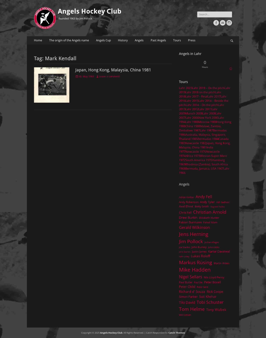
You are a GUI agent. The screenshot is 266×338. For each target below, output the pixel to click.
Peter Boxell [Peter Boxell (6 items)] (212, 282)
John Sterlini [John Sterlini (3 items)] (184, 252)
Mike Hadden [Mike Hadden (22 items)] (195, 269)
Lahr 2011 (205, 109)
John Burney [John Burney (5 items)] (199, 247)
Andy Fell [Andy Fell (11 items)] (204, 196)
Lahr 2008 (208, 113)
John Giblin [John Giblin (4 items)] (213, 247)
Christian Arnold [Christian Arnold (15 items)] (209, 212)
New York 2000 (208, 118)
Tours (177, 40)
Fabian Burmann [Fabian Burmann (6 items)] (190, 222)
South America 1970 (198, 160)
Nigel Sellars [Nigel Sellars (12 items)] (190, 277)
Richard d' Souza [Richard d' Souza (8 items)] (192, 291)
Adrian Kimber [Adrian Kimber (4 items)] (186, 197)
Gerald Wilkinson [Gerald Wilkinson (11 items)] (194, 227)
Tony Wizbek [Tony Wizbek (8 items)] (216, 309)
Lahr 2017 (214, 96)
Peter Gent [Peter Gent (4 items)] (202, 287)
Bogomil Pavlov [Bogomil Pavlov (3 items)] (217, 206)
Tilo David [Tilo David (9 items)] (187, 302)
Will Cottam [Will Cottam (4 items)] (185, 314)
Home (38, 40)
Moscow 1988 (207, 122)
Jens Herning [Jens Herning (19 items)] (193, 234)
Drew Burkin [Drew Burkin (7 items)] (188, 217)
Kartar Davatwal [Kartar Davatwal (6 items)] (219, 251)
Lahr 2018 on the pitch (200, 92)
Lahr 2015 (191, 101)
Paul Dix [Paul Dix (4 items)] (198, 282)
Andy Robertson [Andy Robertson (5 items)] (188, 202)
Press (191, 40)
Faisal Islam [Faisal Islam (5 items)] (210, 222)
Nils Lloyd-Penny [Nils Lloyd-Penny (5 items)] (214, 277)
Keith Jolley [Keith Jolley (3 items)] (184, 256)
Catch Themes (176, 332)
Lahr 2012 (191, 109)
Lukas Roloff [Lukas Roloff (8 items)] (200, 256)
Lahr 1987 (206, 130)
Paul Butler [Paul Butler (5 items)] (185, 282)
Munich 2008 (193, 113)
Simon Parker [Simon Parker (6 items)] (188, 297)
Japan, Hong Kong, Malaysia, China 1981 (113, 69)
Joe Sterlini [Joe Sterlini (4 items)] (184, 247)
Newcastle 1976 (195, 152)
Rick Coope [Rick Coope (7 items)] (215, 291)
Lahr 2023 (185, 88)
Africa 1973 (192, 156)
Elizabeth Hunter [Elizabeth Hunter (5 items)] (209, 217)
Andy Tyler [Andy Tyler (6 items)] (207, 202)
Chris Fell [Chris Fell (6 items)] (185, 212)
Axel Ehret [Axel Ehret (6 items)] (186, 206)
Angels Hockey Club (89, 11)
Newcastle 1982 (195, 143)
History (123, 40)
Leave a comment (109, 76)
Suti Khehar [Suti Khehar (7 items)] (207, 296)
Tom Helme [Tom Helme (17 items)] (192, 309)
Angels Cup (103, 40)
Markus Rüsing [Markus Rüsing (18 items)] (195, 262)
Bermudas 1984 (208, 139)
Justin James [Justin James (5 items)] (199, 251)
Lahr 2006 (191, 118)
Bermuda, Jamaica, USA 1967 (204, 169)
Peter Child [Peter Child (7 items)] (187, 286)
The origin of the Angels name (69, 40)
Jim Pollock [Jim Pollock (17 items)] (191, 241)
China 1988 (192, 126)
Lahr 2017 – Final (196, 96)
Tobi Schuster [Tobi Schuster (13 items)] (210, 302)
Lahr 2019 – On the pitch (208, 88)
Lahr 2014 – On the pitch (202, 105)
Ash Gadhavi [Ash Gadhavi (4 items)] (222, 202)
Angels (139, 40)
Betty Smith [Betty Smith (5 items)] (202, 206)
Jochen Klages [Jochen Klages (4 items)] (211, 242)
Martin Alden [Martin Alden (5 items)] (221, 263)
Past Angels (158, 40)
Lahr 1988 (191, 122)
